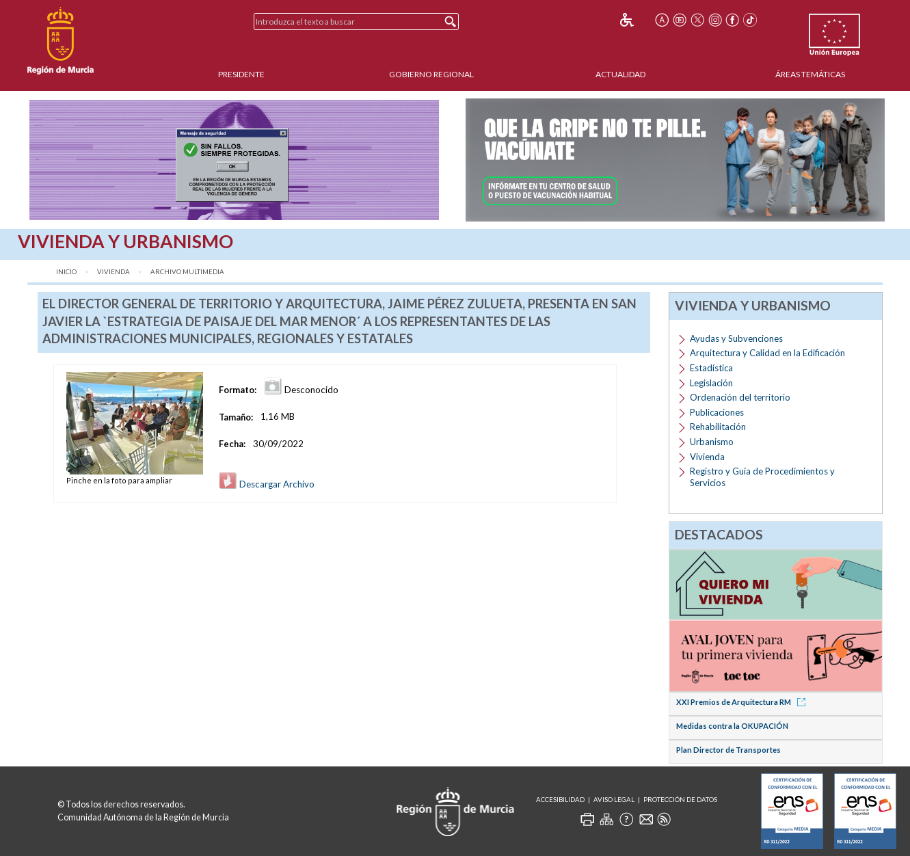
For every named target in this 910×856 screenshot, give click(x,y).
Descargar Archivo (267, 484)
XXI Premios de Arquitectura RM (743, 701)
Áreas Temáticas (810, 74)
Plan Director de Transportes (728, 749)
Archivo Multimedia (187, 272)
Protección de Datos (680, 799)
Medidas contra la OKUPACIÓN (732, 725)
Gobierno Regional (431, 74)
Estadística (711, 367)
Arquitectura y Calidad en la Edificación (767, 352)
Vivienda (113, 272)
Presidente (241, 74)
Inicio (66, 272)
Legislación (711, 382)
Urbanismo (712, 441)
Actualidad (620, 74)
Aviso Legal (613, 799)
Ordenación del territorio (740, 397)
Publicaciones (717, 412)
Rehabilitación (718, 426)
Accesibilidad (560, 799)
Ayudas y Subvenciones (736, 338)
